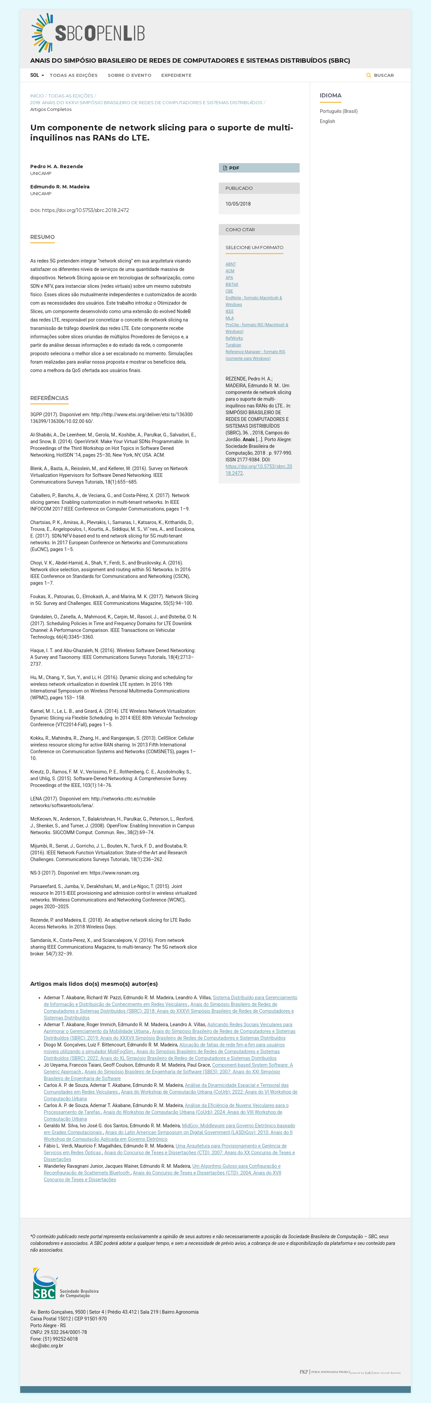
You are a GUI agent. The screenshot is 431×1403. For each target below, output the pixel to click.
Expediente (176, 75)
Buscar (383, 75)
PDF (233, 168)
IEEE (230, 311)
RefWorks (234, 338)
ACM (230, 271)
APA (229, 277)
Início (37, 95)
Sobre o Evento (130, 75)
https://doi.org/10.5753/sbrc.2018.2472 (85, 210)
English (327, 121)
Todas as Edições (73, 75)
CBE (229, 291)
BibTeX (232, 284)
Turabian (233, 345)
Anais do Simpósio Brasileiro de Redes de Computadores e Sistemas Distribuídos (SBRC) (190, 60)
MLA (230, 318)
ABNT (231, 264)
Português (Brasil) (339, 111)
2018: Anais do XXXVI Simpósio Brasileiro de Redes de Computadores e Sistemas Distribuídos (146, 102)
